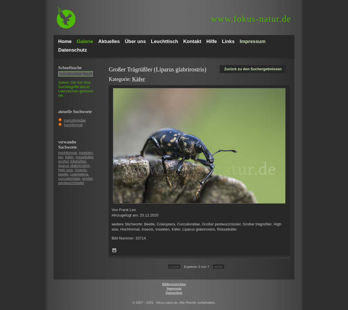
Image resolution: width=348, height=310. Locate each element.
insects (81, 170)
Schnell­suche (70, 67)
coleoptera (79, 174)
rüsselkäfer (84, 157)
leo (60, 157)
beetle (63, 174)
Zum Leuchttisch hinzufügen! (114, 250)
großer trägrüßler (72, 161)
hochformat (73, 125)
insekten (86, 153)
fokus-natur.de (251, 19)
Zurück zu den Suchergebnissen (252, 69)
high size (65, 170)
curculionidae (75, 120)
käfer (69, 157)
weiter (218, 266)
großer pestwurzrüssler (75, 180)
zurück (174, 266)
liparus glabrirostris (73, 165)
